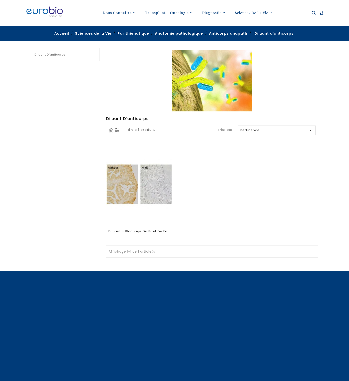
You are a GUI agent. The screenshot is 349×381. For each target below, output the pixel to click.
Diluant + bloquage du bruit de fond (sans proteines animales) (139, 231)
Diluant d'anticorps (50, 54)
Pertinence (276, 130)
